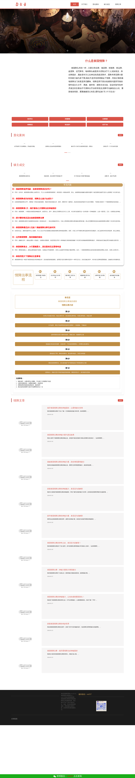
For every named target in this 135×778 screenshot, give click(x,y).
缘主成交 (107, 4)
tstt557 (70, 776)
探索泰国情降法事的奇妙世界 (58, 677)
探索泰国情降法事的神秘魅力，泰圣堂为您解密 (65, 542)
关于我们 (84, 4)
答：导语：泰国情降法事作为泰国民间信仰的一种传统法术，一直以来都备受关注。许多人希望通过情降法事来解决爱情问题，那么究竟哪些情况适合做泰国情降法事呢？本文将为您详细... (67, 272)
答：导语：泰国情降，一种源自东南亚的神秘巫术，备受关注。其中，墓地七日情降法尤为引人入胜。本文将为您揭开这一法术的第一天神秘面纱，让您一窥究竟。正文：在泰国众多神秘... (67, 263)
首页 (74, 4)
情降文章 (118, 4)
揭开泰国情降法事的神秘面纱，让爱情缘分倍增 (65, 461)
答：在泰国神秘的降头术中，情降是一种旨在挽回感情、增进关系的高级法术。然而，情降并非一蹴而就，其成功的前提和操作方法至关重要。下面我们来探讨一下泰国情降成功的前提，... (67, 253)
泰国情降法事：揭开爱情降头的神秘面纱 (62, 704)
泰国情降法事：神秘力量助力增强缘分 (61, 623)
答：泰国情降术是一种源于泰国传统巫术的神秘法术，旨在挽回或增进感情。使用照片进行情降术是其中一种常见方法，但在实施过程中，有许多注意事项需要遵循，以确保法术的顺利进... (67, 311)
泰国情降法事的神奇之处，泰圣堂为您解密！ (64, 596)
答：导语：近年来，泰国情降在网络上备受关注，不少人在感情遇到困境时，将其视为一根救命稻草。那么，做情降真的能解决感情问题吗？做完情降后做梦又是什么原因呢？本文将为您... (67, 243)
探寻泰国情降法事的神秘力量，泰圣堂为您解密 (65, 569)
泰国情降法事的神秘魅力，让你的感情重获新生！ (65, 650)
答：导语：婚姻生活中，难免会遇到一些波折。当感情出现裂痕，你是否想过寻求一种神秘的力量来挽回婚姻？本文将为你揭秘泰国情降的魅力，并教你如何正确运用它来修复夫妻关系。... (67, 291)
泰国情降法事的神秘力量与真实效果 (60, 488)
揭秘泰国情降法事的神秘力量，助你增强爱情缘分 (65, 515)
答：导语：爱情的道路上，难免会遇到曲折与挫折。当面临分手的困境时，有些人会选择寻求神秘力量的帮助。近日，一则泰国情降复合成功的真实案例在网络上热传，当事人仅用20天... (67, 301)
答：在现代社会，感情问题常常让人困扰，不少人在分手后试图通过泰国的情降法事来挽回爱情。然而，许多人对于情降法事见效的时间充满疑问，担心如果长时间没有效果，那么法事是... (67, 282)
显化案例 (96, 4)
